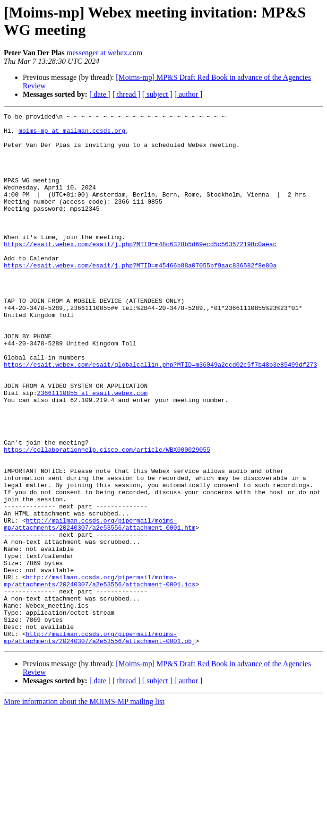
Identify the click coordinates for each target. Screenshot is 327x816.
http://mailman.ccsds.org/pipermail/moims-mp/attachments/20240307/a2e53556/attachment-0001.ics (100, 674)
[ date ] (100, 94)
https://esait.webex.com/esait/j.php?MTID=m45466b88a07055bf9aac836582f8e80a (140, 296)
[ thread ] (126, 94)
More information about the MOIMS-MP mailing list (84, 808)
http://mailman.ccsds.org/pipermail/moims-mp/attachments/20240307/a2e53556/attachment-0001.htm (100, 606)
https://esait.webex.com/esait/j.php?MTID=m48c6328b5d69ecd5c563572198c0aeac (140, 270)
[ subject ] (157, 94)
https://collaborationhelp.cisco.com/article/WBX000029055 (107, 517)
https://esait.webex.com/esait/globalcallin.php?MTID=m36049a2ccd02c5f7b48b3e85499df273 (160, 415)
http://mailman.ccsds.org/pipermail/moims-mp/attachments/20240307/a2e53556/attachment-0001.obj (100, 742)
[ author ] (188, 94)
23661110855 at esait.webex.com (92, 449)
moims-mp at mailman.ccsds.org (71, 134)
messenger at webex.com (104, 53)
